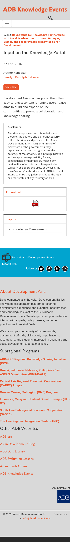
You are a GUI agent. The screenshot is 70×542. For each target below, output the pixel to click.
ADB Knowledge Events (16, 473)
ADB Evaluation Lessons (17, 459)
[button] (50, 17)
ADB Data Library (12, 451)
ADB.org (6, 436)
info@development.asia (36, 518)
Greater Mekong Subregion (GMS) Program (29, 392)
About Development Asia (23, 291)
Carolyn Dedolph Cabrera (21, 77)
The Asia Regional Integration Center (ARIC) (29, 421)
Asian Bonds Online (14, 466)
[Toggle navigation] (7, 23)
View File (11, 87)
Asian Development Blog (17, 444)
